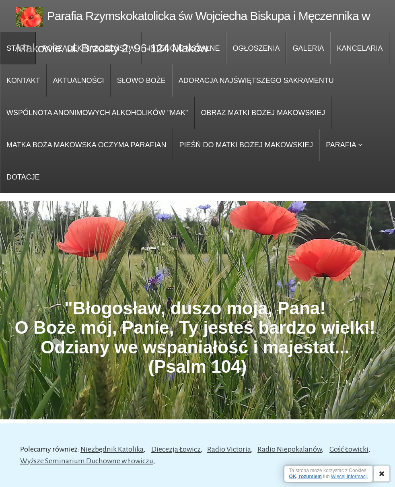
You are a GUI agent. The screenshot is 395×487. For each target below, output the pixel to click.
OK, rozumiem (305, 476)
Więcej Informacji (349, 476)
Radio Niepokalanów (289, 449)
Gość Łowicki (348, 449)
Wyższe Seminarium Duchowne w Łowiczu (86, 461)
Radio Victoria (229, 449)
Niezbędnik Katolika (112, 449)
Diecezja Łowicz (176, 449)
